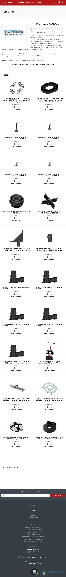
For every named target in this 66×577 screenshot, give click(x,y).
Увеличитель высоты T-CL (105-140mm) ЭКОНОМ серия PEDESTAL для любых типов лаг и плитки (49, 250)
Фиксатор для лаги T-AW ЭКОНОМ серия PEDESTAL (16, 212)
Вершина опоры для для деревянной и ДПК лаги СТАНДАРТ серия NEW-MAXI (49, 438)
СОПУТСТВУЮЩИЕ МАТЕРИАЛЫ (33, 539)
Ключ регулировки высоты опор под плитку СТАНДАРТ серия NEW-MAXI (49, 362)
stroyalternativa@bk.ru (34, 562)
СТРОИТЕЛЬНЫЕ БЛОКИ (33, 534)
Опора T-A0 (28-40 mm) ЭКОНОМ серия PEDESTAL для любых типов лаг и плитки (16, 362)
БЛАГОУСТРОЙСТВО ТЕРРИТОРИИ (33, 542)
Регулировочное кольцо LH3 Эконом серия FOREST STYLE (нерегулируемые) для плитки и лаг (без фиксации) (16, 100)
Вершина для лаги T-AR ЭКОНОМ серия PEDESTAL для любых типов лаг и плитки (16, 249)
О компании (33, 508)
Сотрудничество (33, 517)
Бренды (33, 510)
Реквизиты (33, 515)
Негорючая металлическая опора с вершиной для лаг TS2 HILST (16, 175)
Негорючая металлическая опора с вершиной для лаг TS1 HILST (49, 175)
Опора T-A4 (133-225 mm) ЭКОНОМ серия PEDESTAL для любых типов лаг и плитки (16, 288)
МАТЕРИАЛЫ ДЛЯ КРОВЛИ (33, 527)
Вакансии (33, 513)
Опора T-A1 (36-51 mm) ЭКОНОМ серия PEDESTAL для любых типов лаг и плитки (49, 325)
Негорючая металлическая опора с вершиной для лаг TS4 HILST (16, 138)
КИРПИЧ (33, 524)
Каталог (33, 522)
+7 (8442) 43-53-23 (32, 549)
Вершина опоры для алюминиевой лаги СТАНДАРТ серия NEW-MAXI (16, 438)
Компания (33, 505)
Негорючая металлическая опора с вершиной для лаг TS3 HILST (49, 138)
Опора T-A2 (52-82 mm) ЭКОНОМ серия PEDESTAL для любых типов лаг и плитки (16, 325)
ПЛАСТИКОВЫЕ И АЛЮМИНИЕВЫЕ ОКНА (33, 537)
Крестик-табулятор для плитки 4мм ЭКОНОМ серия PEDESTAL (50, 212)
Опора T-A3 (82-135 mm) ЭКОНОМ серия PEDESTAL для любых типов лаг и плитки (49, 288)
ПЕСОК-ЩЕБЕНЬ (33, 532)
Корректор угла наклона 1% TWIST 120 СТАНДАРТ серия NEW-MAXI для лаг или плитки (49, 400)
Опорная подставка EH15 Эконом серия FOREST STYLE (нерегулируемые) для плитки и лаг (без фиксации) (49, 100)
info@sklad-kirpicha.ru (34, 563)
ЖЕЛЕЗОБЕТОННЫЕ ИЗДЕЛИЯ (33, 529)
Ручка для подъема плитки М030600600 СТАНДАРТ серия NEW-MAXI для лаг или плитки (16, 400)
